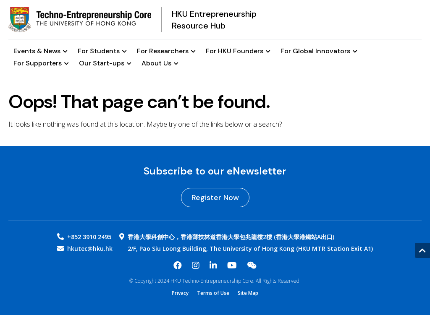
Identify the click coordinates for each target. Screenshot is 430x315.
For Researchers (166, 51)
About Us (160, 63)
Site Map (248, 293)
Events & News (40, 51)
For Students (102, 51)
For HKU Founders (238, 51)
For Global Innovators (319, 51)
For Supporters (41, 63)
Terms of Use (213, 293)
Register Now (215, 198)
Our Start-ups (105, 63)
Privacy (180, 293)
